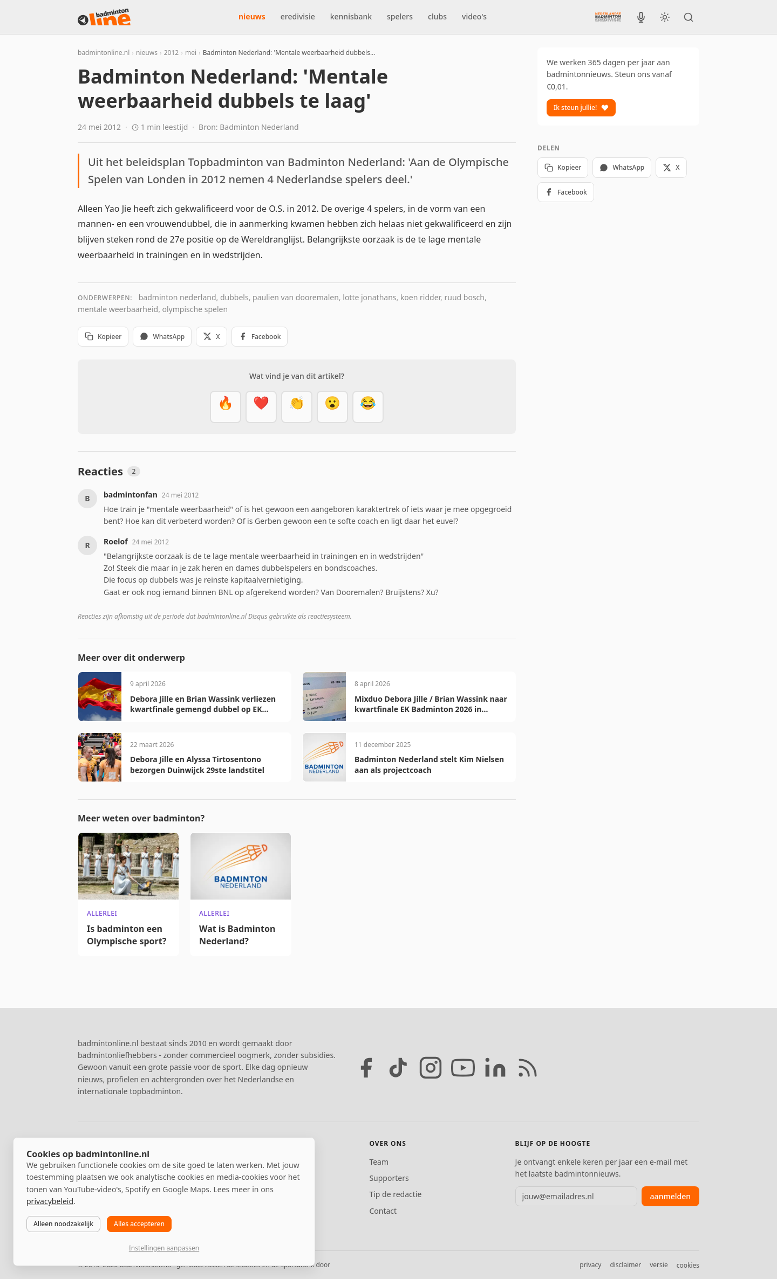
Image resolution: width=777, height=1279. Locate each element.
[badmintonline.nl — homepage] (104, 17)
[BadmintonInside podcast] (641, 17)
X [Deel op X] (211, 336)
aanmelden (670, 1196)
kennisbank (351, 16)
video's (474, 16)
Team (378, 1162)
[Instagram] (430, 1068)
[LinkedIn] (495, 1068)
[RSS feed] (528, 1068)
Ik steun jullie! (581, 107)
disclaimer (625, 1264)
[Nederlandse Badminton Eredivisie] (608, 17)
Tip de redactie (395, 1194)
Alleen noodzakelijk (63, 1223)
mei (190, 52)
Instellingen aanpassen (164, 1248)
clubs (437, 16)
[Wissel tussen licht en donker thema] (665, 17)
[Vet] (225, 407)
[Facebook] (366, 1068)
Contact (383, 1211)
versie (658, 1264)
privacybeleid (49, 1201)
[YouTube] (463, 1068)
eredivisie (298, 16)
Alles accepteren (139, 1223)
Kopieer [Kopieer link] (103, 336)
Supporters (388, 1178)
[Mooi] (261, 407)
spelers (400, 16)
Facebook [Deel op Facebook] (259, 336)
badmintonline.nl (104, 52)
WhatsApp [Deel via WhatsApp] (162, 336)
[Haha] (368, 407)
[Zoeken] (688, 17)
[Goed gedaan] (296, 407)
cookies (688, 1265)
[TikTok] (398, 1068)
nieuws (251, 16)
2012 (171, 52)
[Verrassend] (332, 407)
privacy (590, 1264)
